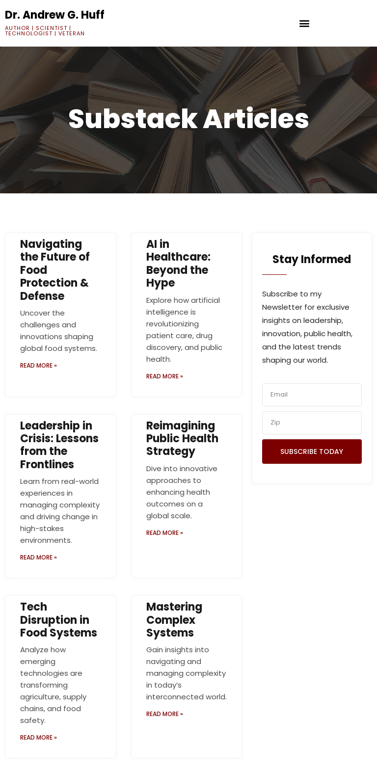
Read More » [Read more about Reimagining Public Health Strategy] (164, 533)
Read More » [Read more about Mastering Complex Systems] (164, 714)
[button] (304, 23)
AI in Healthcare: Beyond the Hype (178, 264)
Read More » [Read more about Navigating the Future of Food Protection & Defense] (38, 365)
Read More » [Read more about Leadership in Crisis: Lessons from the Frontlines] (38, 557)
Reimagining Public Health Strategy (182, 438)
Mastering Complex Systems (174, 619)
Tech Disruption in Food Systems (58, 619)
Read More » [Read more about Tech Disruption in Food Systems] (38, 737)
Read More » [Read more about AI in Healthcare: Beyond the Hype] (164, 376)
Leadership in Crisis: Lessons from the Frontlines (59, 445)
